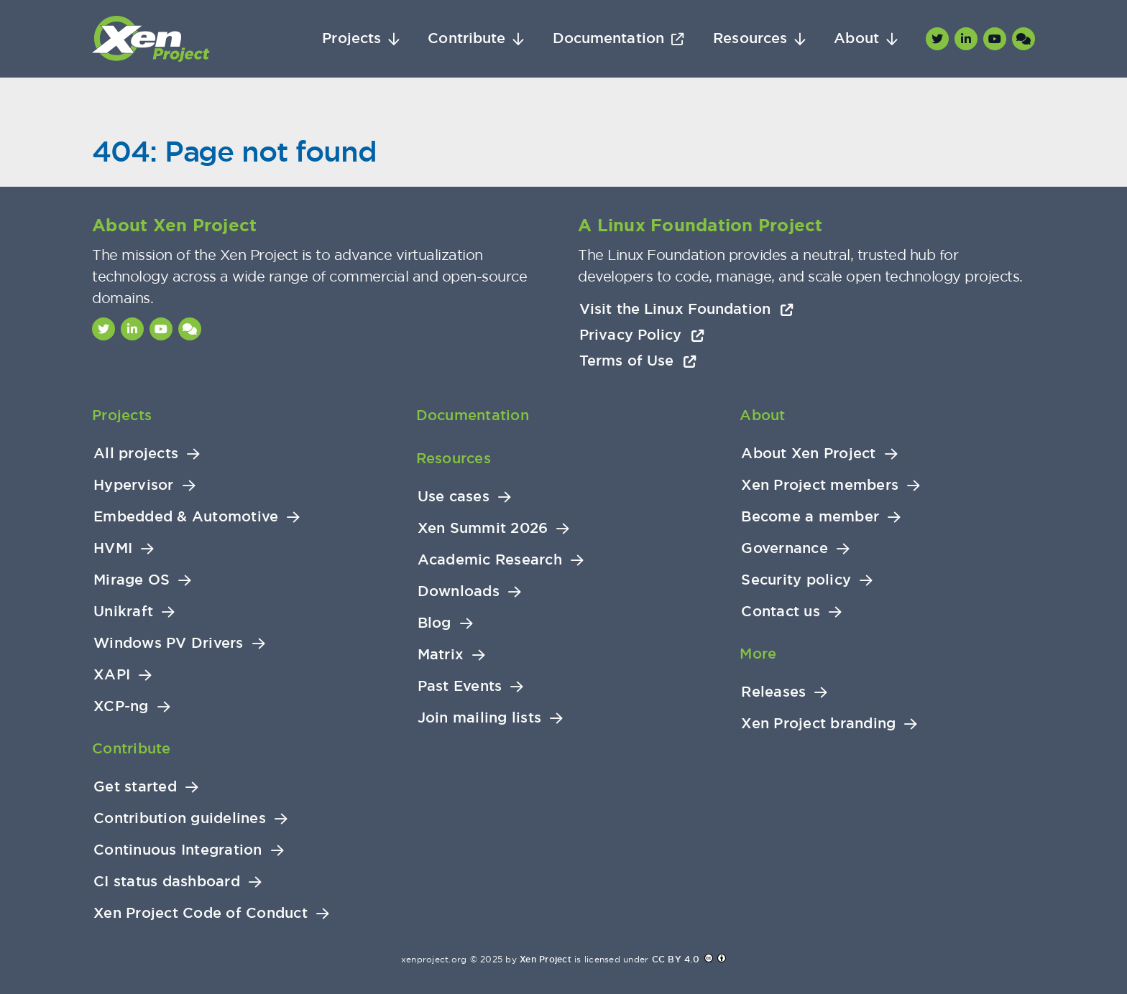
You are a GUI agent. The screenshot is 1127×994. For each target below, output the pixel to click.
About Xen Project (808, 454)
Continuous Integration (177, 850)
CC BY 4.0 (675, 959)
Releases (773, 692)
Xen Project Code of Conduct (200, 913)
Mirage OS (131, 580)
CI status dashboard (166, 882)
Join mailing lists (480, 718)
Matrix (441, 655)
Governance (784, 548)
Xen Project (545, 959)
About (856, 38)
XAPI (111, 675)
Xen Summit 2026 (483, 528)
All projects (135, 454)
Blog (434, 623)
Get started (135, 787)
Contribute (466, 38)
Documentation (608, 38)
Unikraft (123, 612)
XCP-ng (121, 706)
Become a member (810, 517)
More (758, 653)
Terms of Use (637, 360)
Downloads (459, 591)
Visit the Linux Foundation (686, 308)
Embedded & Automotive (185, 517)
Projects (351, 38)
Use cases (453, 497)
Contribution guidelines (179, 818)
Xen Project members (819, 485)
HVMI (112, 548)
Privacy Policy (641, 334)
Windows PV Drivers (168, 643)
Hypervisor (133, 485)
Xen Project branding (818, 724)
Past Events (460, 686)
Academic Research (490, 560)
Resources (750, 38)
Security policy (796, 580)
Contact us (780, 612)
